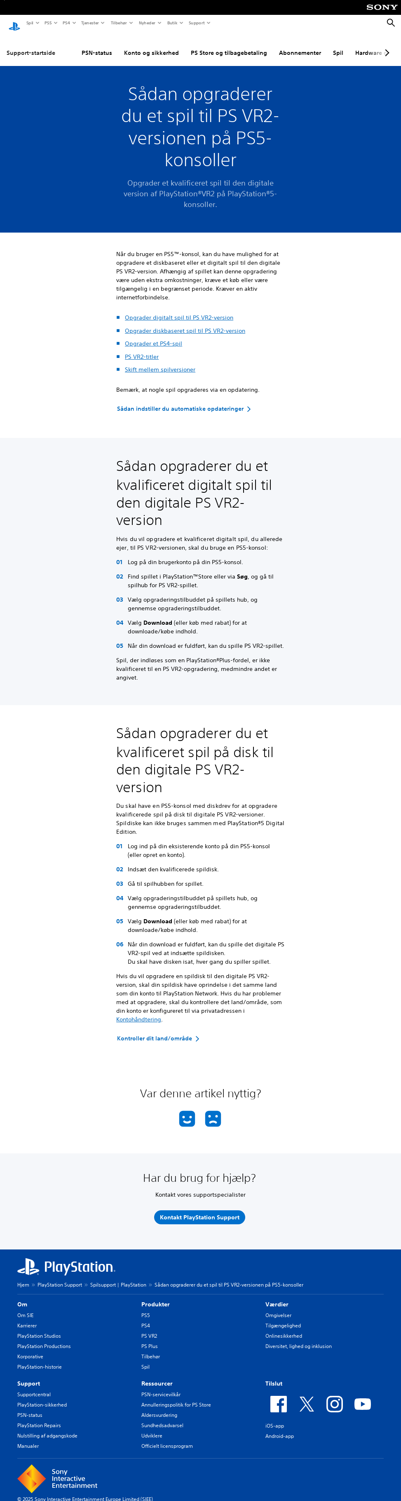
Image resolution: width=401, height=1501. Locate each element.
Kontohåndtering (138, 1011)
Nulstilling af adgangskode (47, 1427)
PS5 (47, 23)
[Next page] (385, 45)
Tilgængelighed (283, 1317)
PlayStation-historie (39, 1358)
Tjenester (89, 23)
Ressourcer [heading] (157, 1375)
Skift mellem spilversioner (160, 361)
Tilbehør (118, 23)
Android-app (279, 1428)
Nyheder (146, 23)
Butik (172, 23)
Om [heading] (22, 1296)
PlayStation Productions (44, 1338)
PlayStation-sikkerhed (42, 1396)
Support (196, 23)
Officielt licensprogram (167, 1438)
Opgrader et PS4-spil (153, 335)
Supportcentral (34, 1386)
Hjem (23, 1276)
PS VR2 (149, 1328)
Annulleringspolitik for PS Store (176, 1396)
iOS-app (274, 1417)
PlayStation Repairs (39, 1417)
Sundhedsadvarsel (162, 1417)
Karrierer (27, 1317)
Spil (29, 23)
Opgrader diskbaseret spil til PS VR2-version (185, 323)
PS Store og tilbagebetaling (229, 45)
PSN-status (97, 45)
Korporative (30, 1348)
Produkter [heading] (155, 1296)
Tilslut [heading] (273, 1375)
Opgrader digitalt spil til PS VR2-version (179, 309)
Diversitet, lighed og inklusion (298, 1338)
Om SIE (25, 1307)
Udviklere (151, 1427)
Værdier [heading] (276, 1296)
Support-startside (31, 45)
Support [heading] (28, 1375)
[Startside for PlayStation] (14, 23)
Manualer (28, 1438)
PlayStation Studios (39, 1328)
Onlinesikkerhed (283, 1328)
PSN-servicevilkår (161, 1386)
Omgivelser (278, 1307)
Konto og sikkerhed (151, 45)
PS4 (66, 23)
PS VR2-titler (142, 349)
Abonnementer (300, 45)
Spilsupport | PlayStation (118, 1276)
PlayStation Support (60, 1276)
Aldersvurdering (159, 1407)
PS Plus (149, 1338)
